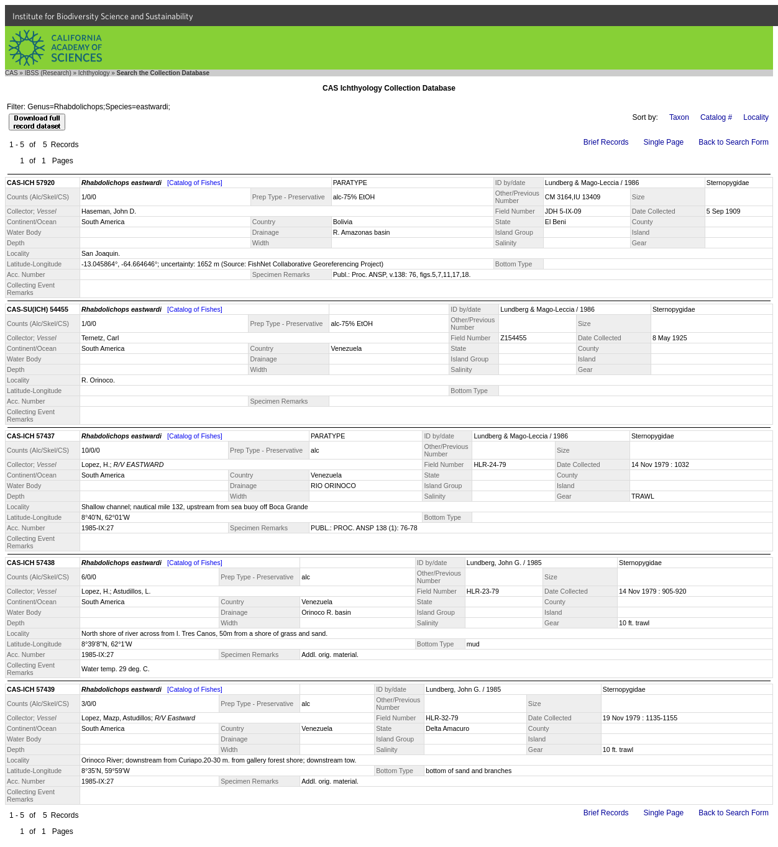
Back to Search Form (733, 142)
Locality (756, 117)
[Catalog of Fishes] (194, 182)
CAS (11, 73)
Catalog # (716, 117)
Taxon (679, 117)
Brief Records (606, 142)
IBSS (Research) (48, 73)
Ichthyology (94, 73)
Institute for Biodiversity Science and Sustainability (102, 16)
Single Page (664, 142)
